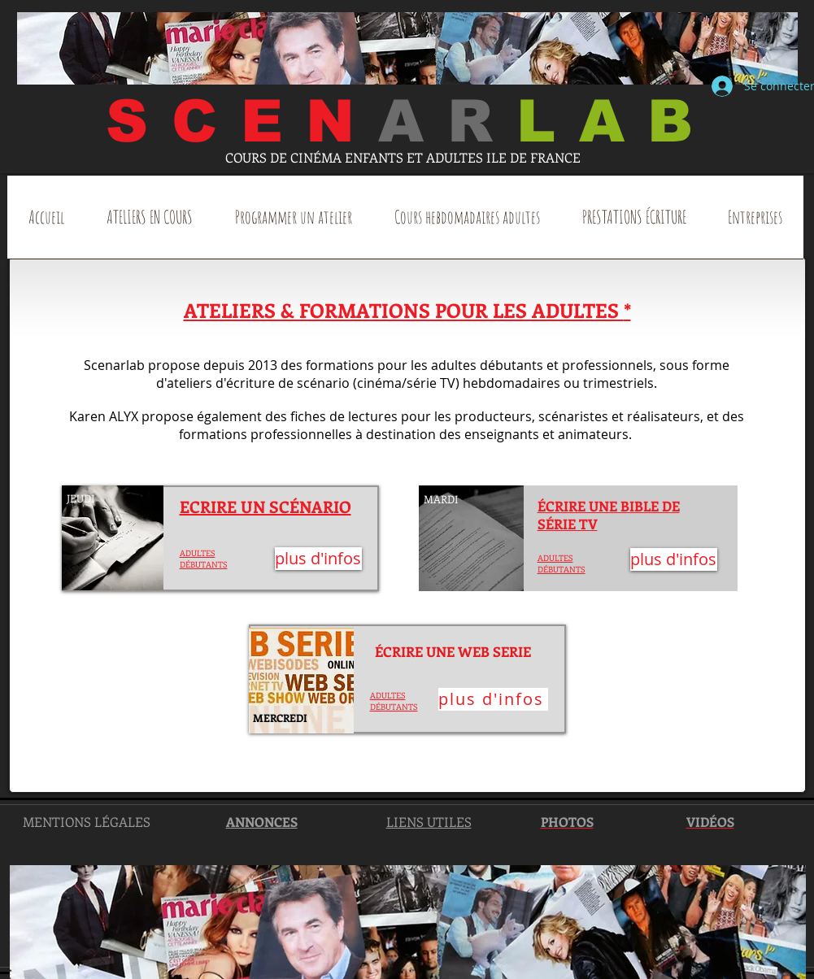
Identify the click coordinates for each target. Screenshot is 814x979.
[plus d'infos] (318, 558)
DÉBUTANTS (394, 706)
